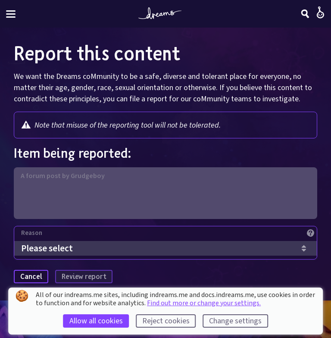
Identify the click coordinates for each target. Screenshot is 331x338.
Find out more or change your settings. (204, 303)
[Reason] (169, 235)
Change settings (235, 321)
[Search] (305, 14)
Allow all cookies (96, 321)
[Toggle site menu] (11, 14)
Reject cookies (166, 321)
